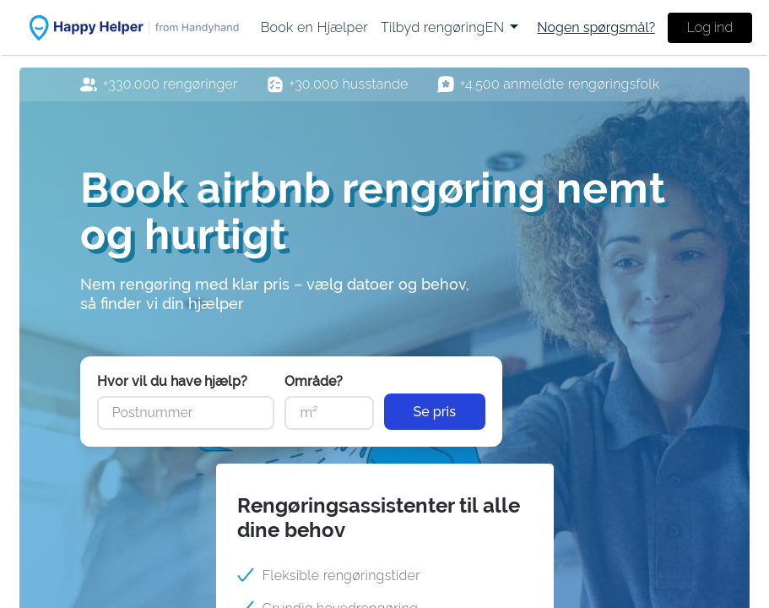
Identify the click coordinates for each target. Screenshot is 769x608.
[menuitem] (314, 27)
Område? (313, 381)
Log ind (710, 27)
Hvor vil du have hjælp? (172, 381)
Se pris (435, 412)
